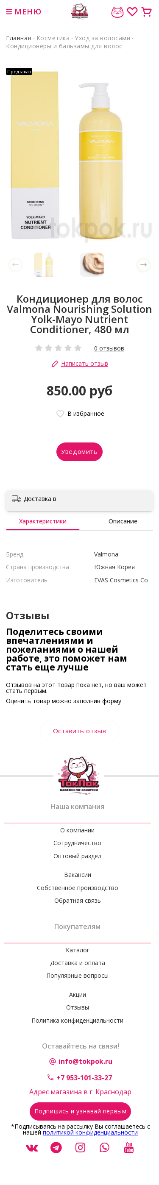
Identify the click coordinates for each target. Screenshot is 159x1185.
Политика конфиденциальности (77, 1020)
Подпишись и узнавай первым (80, 1111)
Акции (77, 994)
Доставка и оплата (77, 963)
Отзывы (77, 1007)
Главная (18, 38)
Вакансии (77, 875)
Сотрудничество (77, 843)
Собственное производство (77, 888)
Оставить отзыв (79, 730)
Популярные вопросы (77, 975)
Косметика (53, 38)
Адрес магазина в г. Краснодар (80, 1091)
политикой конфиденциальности (90, 1132)
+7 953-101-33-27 (84, 1077)
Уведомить (79, 451)
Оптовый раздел (77, 856)
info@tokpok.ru (85, 1061)
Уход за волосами (102, 38)
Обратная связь (77, 900)
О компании (77, 830)
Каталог (77, 950)
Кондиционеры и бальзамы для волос (64, 46)
